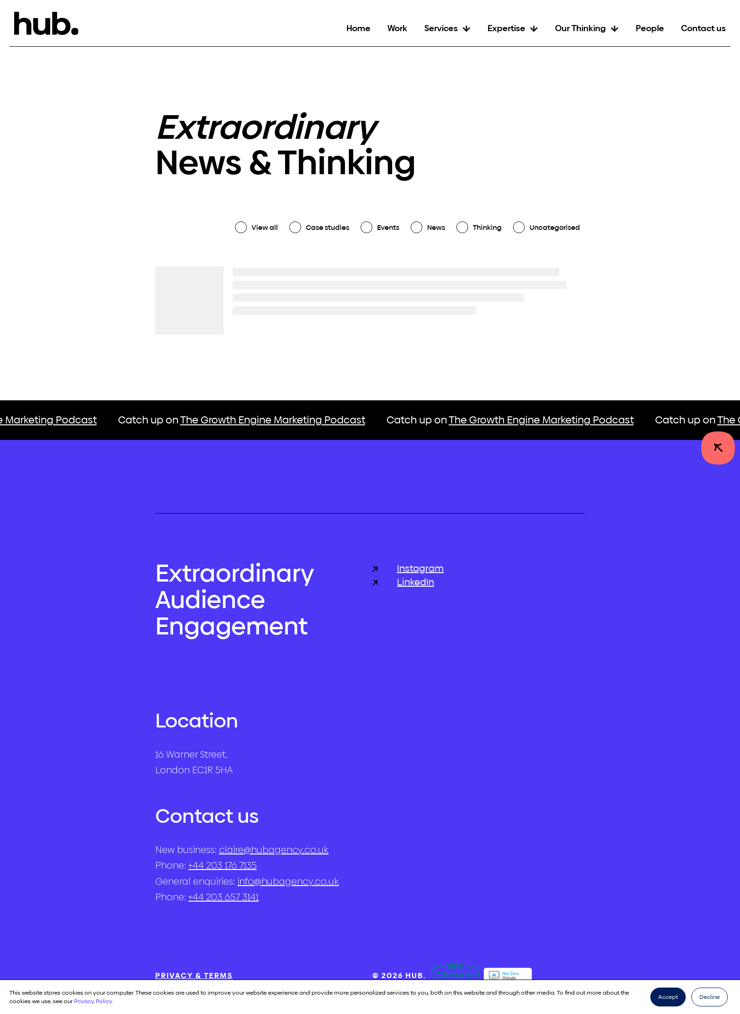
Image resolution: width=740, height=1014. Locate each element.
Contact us (703, 28)
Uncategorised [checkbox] (555, 227)
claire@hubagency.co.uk (273, 849)
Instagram (408, 568)
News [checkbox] (436, 227)
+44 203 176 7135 (222, 865)
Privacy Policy (93, 1001)
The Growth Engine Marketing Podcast (277, 420)
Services (441, 28)
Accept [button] (668, 997)
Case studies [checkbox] (327, 227)
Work (397, 28)
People (650, 28)
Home (358, 28)
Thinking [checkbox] (487, 227)
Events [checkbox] (388, 227)
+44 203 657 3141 (223, 897)
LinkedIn (403, 582)
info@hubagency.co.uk (288, 881)
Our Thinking (580, 28)
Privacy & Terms (194, 975)
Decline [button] (709, 997)
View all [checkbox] (265, 227)
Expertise (506, 28)
